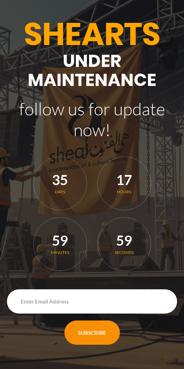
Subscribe (92, 333)
